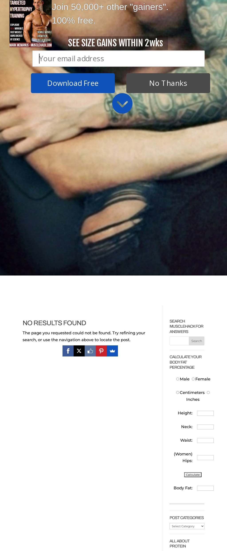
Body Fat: (183, 274)
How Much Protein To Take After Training (185, 399)
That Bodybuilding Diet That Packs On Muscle (44, 531)
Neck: (186, 213)
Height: (185, 199)
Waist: (186, 226)
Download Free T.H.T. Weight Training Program (43, 460)
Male (183, 165)
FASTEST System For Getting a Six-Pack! (89, 475)
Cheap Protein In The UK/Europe (186, 376)
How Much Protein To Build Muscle (186, 347)
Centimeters (190, 179)
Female (201, 165)
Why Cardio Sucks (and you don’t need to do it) (90, 498)
